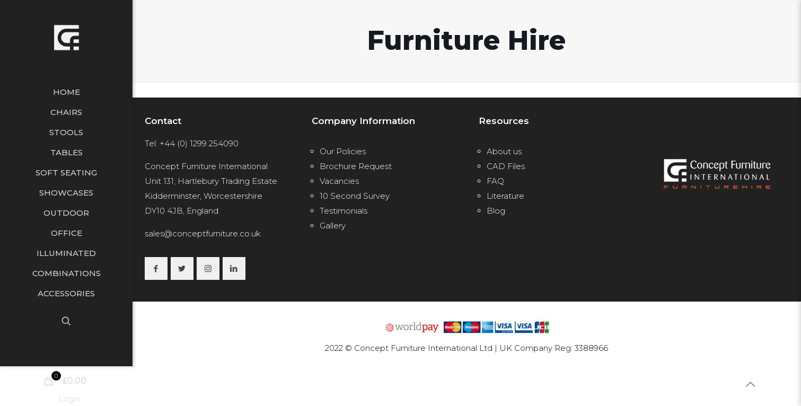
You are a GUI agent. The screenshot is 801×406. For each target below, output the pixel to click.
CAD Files (506, 166)
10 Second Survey (355, 196)
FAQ (495, 181)
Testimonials (343, 211)
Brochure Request (356, 166)
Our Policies (343, 151)
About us (504, 151)
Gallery (333, 225)
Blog (496, 211)
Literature (505, 196)
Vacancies (339, 181)
